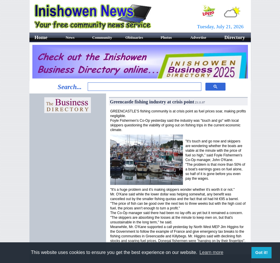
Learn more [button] (211, 252)
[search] (144, 86)
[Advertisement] (67, 146)
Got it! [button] (261, 252)
